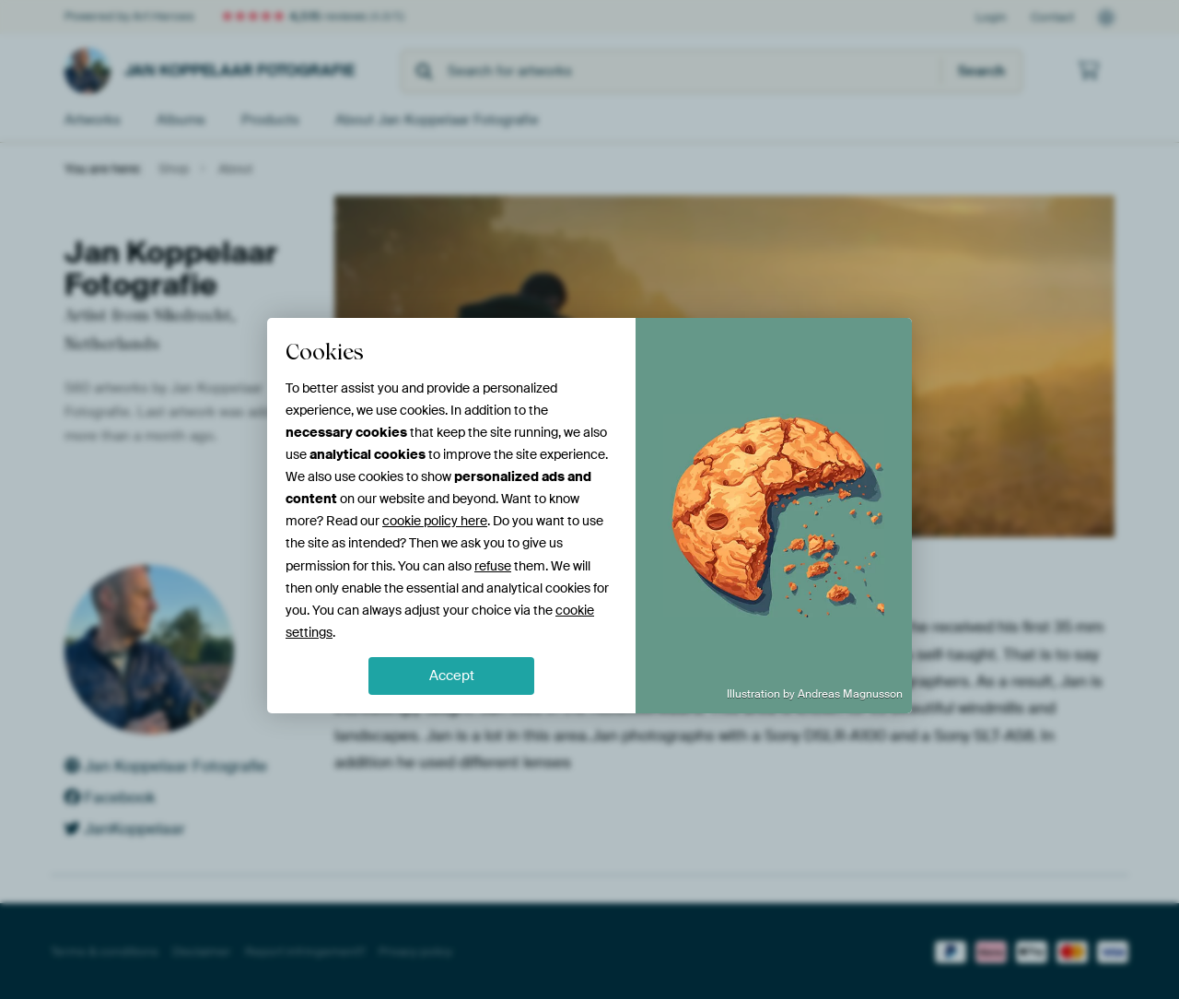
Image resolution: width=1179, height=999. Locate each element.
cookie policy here (434, 520)
